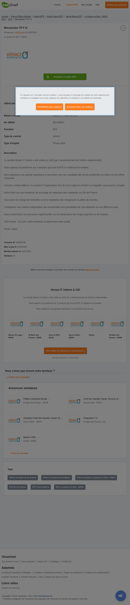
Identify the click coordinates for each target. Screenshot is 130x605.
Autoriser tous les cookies (80, 107)
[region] (65, 101)
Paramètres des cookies (49, 107)
